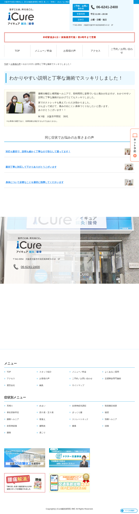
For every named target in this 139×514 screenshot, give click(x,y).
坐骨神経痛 (12, 426)
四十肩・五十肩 (46, 412)
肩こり (42, 432)
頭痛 (107, 426)
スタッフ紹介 (45, 372)
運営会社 (11, 385)
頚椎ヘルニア (111, 419)
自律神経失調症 (79, 406)
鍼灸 (41, 385)
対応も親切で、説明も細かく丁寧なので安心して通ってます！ (38, 151)
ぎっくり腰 (77, 412)
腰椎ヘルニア (13, 419)
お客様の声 (69, 50)
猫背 (107, 412)
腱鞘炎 (42, 426)
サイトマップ (78, 385)
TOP (17, 50)
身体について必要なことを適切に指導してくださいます (35, 182)
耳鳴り (10, 406)
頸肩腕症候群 (111, 406)
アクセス (95, 50)
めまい (42, 406)
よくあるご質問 (112, 372)
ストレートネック (80, 419)
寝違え (42, 419)
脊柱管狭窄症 (13, 412)
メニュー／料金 (43, 50)
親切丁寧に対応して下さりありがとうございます (31, 167)
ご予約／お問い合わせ (122, 51)
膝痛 (74, 426)
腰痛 (9, 432)
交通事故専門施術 (113, 378)
